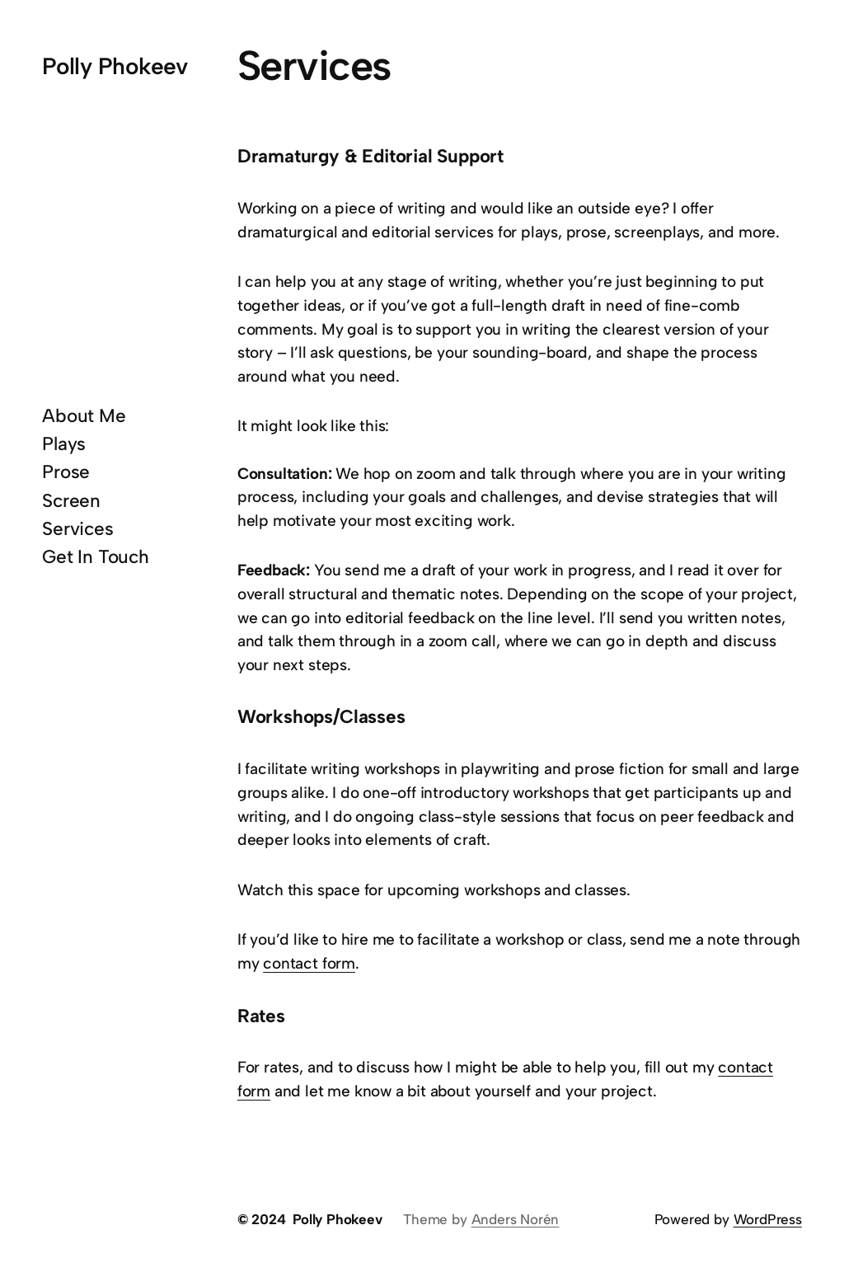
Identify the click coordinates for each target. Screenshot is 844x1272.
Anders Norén (515, 1219)
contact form (309, 963)
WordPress (768, 1219)
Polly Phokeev (115, 66)
